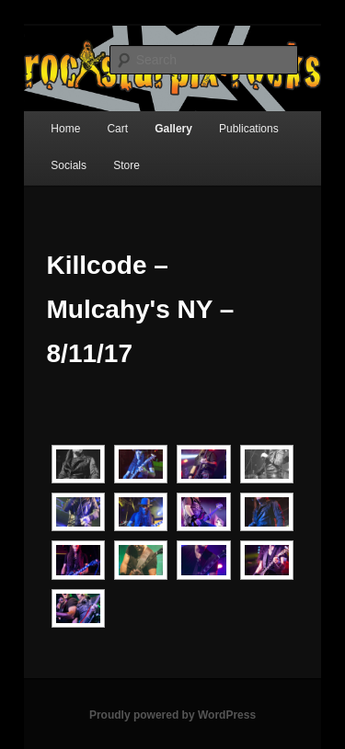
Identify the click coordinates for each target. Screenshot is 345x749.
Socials (68, 165)
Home (65, 128)
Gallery (173, 128)
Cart (117, 128)
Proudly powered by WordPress (172, 715)
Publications (249, 128)
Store (126, 165)
